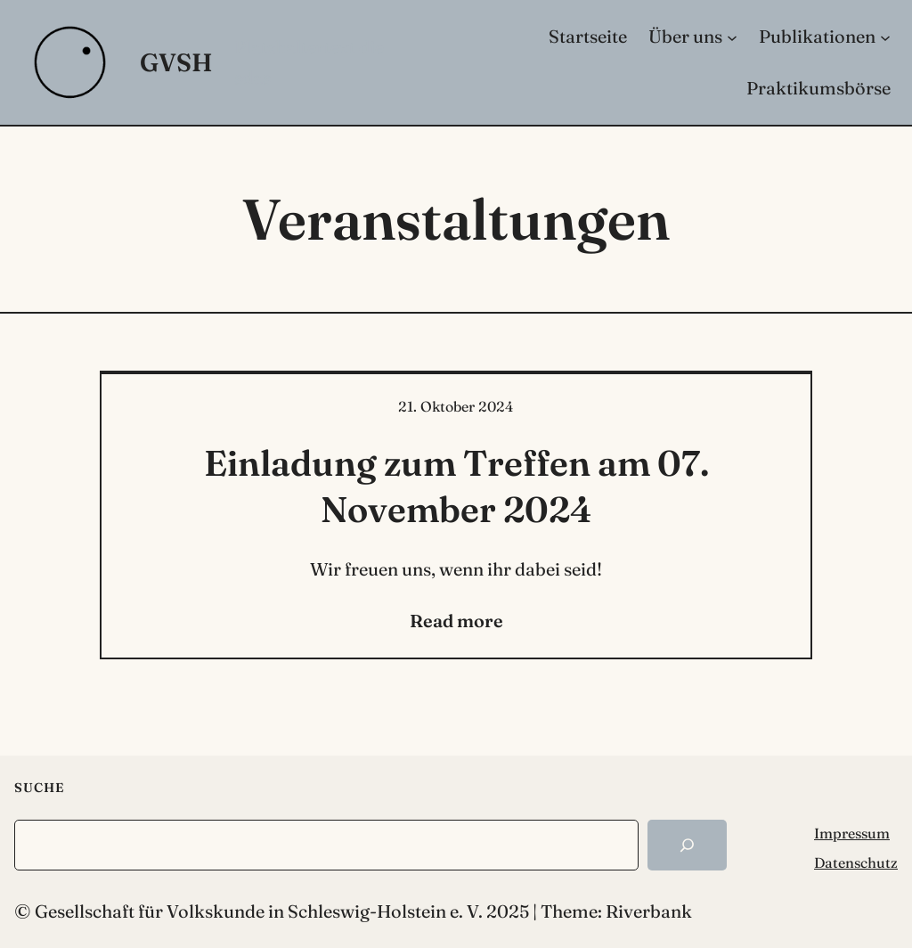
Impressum (852, 833)
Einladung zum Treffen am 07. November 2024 (456, 486)
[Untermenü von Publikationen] (885, 36)
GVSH (176, 62)
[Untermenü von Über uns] (732, 36)
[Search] (687, 845)
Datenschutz (856, 862)
